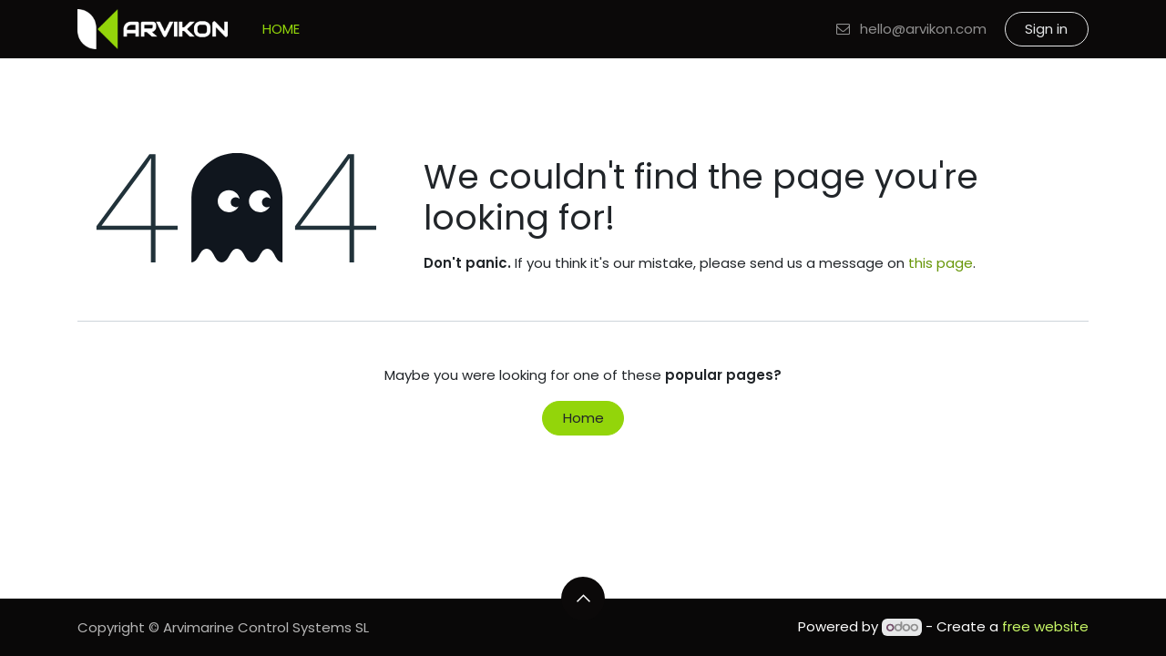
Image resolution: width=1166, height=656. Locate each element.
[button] (583, 598)
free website (1045, 626)
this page (940, 262)
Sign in (1046, 28)
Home (583, 417)
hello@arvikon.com (910, 28)
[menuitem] (281, 29)
